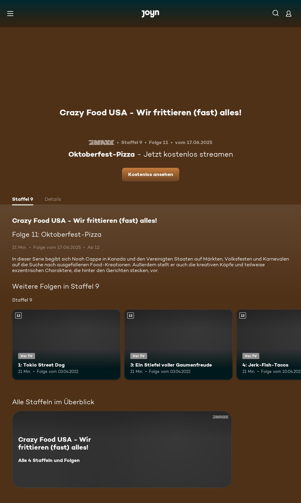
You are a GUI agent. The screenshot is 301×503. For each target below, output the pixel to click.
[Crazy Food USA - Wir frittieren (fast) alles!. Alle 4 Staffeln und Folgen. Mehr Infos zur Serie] (122, 449)
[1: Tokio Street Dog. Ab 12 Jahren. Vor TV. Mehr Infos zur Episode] (66, 344)
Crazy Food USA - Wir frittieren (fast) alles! (150, 112)
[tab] (22, 199)
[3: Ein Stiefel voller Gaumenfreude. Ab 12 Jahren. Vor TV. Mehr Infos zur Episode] (178, 344)
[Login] (288, 13)
